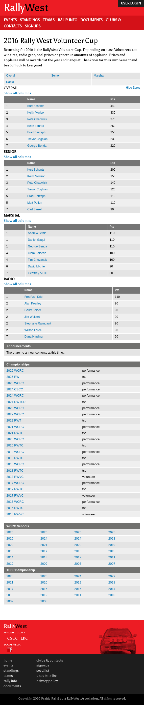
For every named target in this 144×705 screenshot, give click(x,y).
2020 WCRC (15, 439)
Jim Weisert (32, 317)
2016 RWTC (15, 508)
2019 (111, 545)
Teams (49, 20)
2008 (77, 563)
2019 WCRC (15, 452)
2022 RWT (13, 420)
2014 (9, 557)
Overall (11, 75)
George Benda (37, 145)
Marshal (99, 75)
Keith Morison (36, 112)
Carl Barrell (34, 209)
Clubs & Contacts (49, 660)
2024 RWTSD (15, 402)
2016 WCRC (15, 502)
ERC (24, 638)
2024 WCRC (15, 395)
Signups (33, 26)
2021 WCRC (15, 427)
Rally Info (67, 20)
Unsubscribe (46, 676)
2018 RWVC (15, 477)
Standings (30, 20)
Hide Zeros (133, 87)
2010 (9, 563)
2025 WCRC (15, 383)
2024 (43, 538)
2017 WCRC (15, 483)
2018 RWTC (15, 470)
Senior (55, 75)
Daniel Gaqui (36, 240)
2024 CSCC (14, 389)
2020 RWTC (15, 445)
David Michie (36, 266)
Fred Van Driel (33, 297)
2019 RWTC (15, 458)
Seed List (42, 670)
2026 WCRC (15, 370)
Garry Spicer (32, 310)
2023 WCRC (15, 408)
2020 (77, 545)
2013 (43, 557)
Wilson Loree (33, 330)
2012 (77, 557)
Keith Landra (35, 126)
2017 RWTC (15, 489)
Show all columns (17, 93)
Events (10, 20)
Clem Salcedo (37, 253)
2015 (111, 551)
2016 (77, 551)
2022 (9, 545)
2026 (9, 532)
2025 (111, 532)
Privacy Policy (47, 681)
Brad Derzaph (36, 132)
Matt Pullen (34, 202)
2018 (9, 551)
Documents (91, 20)
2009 (43, 563)
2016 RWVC (15, 514)
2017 (43, 551)
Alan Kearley (32, 303)
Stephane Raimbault (37, 323)
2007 (111, 563)
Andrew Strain (37, 233)
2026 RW (12, 377)
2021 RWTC (15, 433)
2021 (43, 545)
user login (131, 3)
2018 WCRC (15, 464)
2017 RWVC (15, 495)
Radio (10, 82)
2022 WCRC (15, 414)
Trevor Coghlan (37, 139)
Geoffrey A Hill (37, 273)
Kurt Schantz (35, 106)
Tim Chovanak (37, 260)
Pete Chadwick (37, 119)
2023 (111, 538)
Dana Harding (33, 336)
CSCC (12, 638)
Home (7, 660)
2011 (111, 557)
